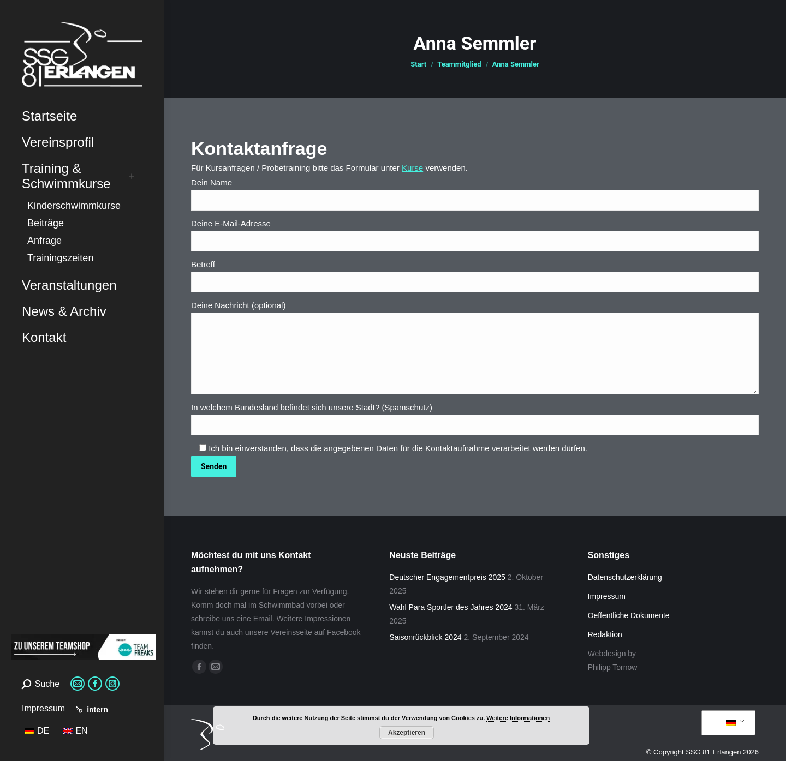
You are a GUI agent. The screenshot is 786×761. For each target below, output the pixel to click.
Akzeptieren (406, 732)
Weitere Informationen (518, 718)
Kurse (412, 167)
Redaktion (605, 634)
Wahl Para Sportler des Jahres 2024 (450, 607)
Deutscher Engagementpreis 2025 (447, 577)
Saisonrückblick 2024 (425, 637)
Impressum (43, 708)
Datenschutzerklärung (625, 577)
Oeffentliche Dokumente (629, 615)
